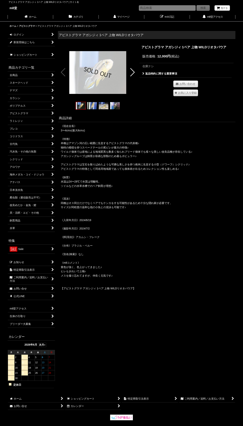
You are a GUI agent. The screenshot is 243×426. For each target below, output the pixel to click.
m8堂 (13, 8)
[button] (63, 72)
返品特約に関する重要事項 (159, 73)
